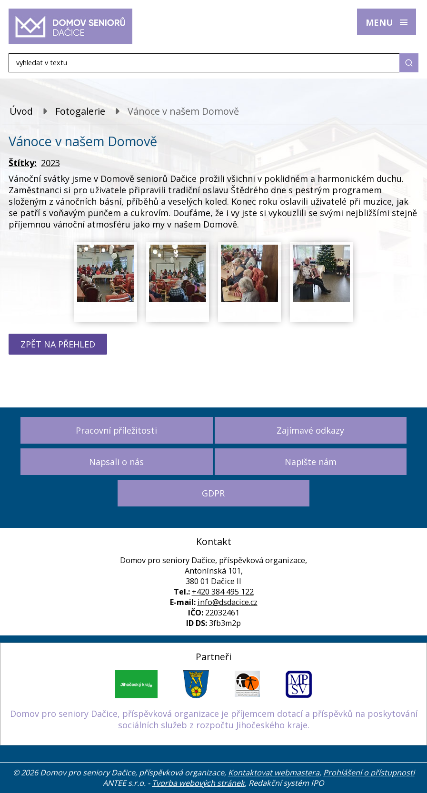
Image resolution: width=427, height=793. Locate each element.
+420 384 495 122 (223, 591)
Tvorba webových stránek (198, 783)
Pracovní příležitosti (116, 430)
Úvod (21, 111)
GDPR (213, 493)
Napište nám (311, 461)
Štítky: (23, 163)
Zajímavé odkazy (310, 430)
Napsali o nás (116, 461)
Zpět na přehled (57, 344)
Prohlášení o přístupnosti (369, 772)
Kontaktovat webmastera (273, 772)
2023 (50, 163)
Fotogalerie (80, 111)
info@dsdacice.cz (228, 602)
